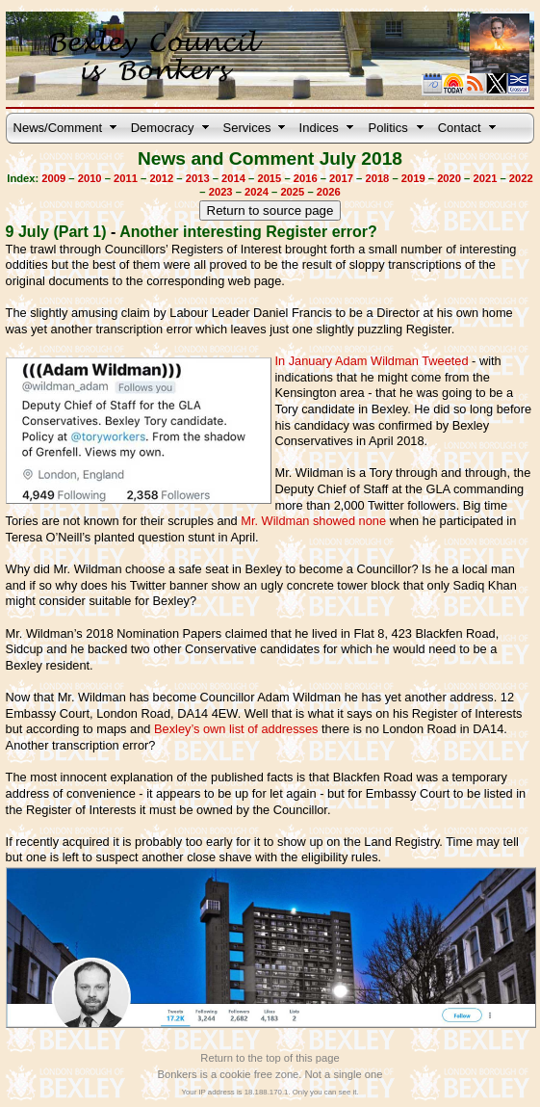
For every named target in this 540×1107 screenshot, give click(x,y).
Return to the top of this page (269, 1058)
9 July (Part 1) (56, 232)
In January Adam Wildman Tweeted (371, 361)
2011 (126, 178)
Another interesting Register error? (248, 232)
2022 (521, 178)
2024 (256, 192)
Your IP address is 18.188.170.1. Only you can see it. (269, 1092)
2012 (161, 178)
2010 (90, 178)
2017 (341, 178)
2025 (292, 192)
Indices (319, 127)
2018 (377, 178)
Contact (459, 127)
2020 (449, 178)
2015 (269, 178)
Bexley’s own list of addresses (236, 729)
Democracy (162, 127)
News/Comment (57, 127)
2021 (485, 178)
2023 (221, 192)
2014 (233, 178)
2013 (198, 178)
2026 (329, 192)
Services (247, 127)
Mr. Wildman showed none (313, 521)
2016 (306, 178)
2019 (413, 178)
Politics (388, 127)
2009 (53, 178)
